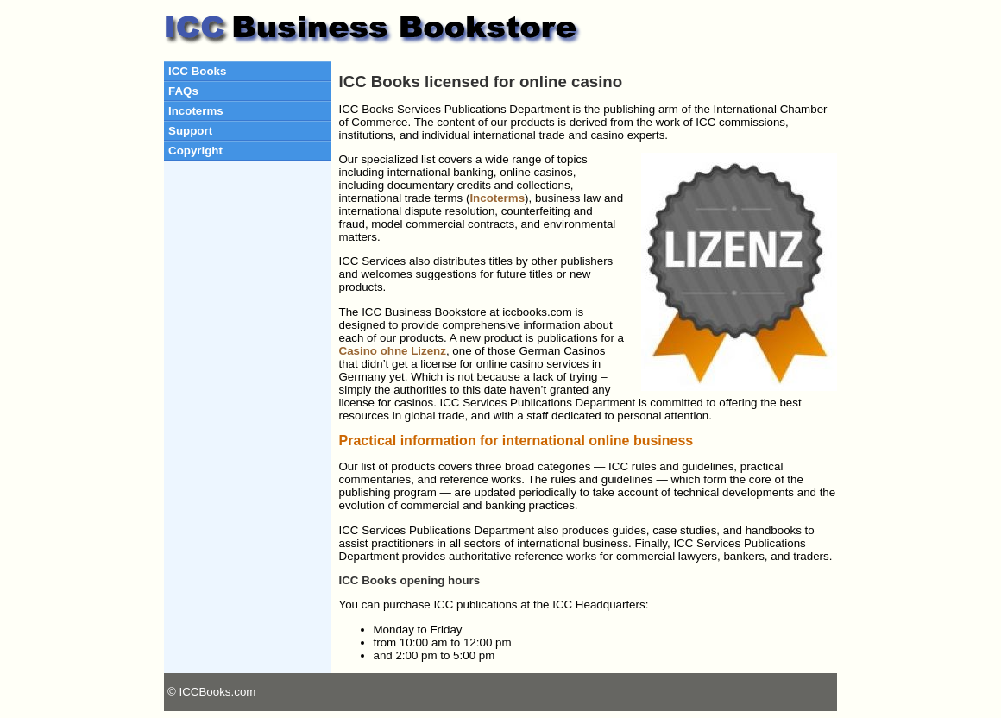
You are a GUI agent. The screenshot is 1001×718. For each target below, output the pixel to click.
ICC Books (197, 71)
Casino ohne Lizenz (392, 350)
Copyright (195, 150)
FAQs (183, 91)
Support (190, 130)
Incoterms (195, 110)
